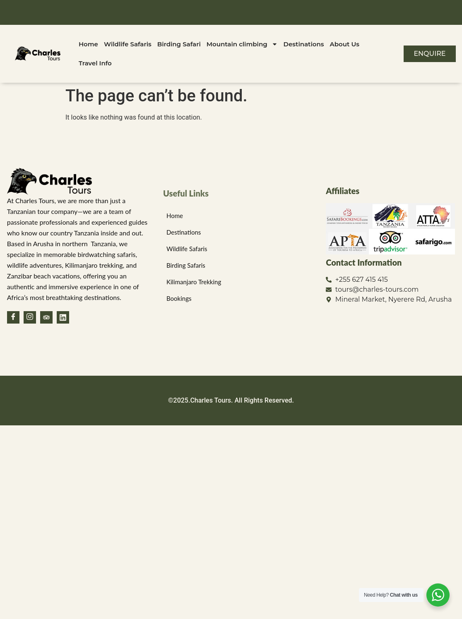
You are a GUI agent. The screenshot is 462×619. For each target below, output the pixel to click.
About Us (344, 44)
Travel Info (95, 63)
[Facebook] (13, 317)
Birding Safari (179, 44)
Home (88, 44)
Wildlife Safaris (128, 44)
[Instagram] (30, 317)
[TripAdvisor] (46, 317)
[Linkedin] (63, 317)
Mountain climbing (242, 44)
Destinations (304, 44)
